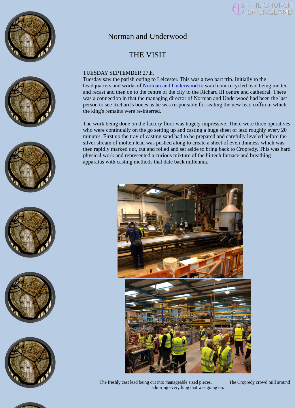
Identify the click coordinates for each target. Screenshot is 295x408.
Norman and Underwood (170, 85)
